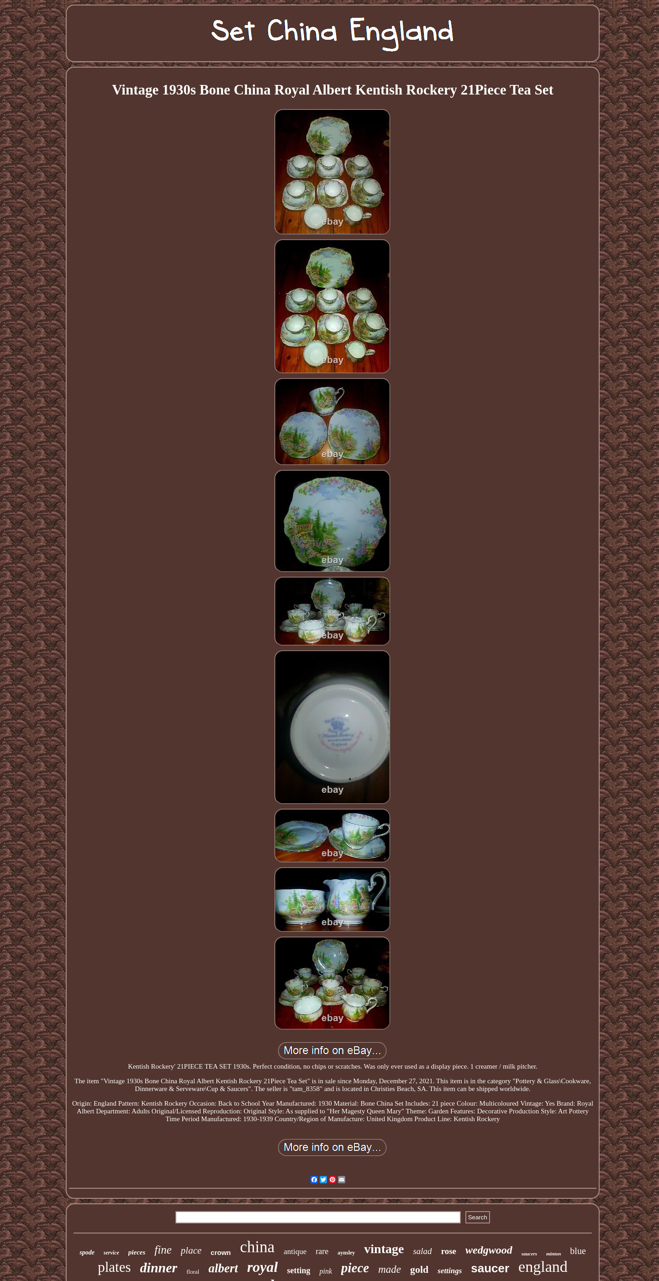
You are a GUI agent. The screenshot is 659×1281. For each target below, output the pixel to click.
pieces (136, 1252)
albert (223, 1268)
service (111, 1252)
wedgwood (488, 1250)
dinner (159, 1267)
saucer (490, 1268)
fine (163, 1250)
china (257, 1247)
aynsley (346, 1252)
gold (419, 1269)
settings (450, 1270)
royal (262, 1267)
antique (295, 1251)
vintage (384, 1249)
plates (114, 1267)
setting (298, 1270)
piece (355, 1267)
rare (322, 1251)
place (191, 1250)
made (389, 1269)
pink (325, 1271)
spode (87, 1252)
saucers (529, 1253)
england (543, 1266)
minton (553, 1253)
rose (448, 1251)
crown (221, 1252)
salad (422, 1251)
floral (192, 1271)
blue (577, 1251)
